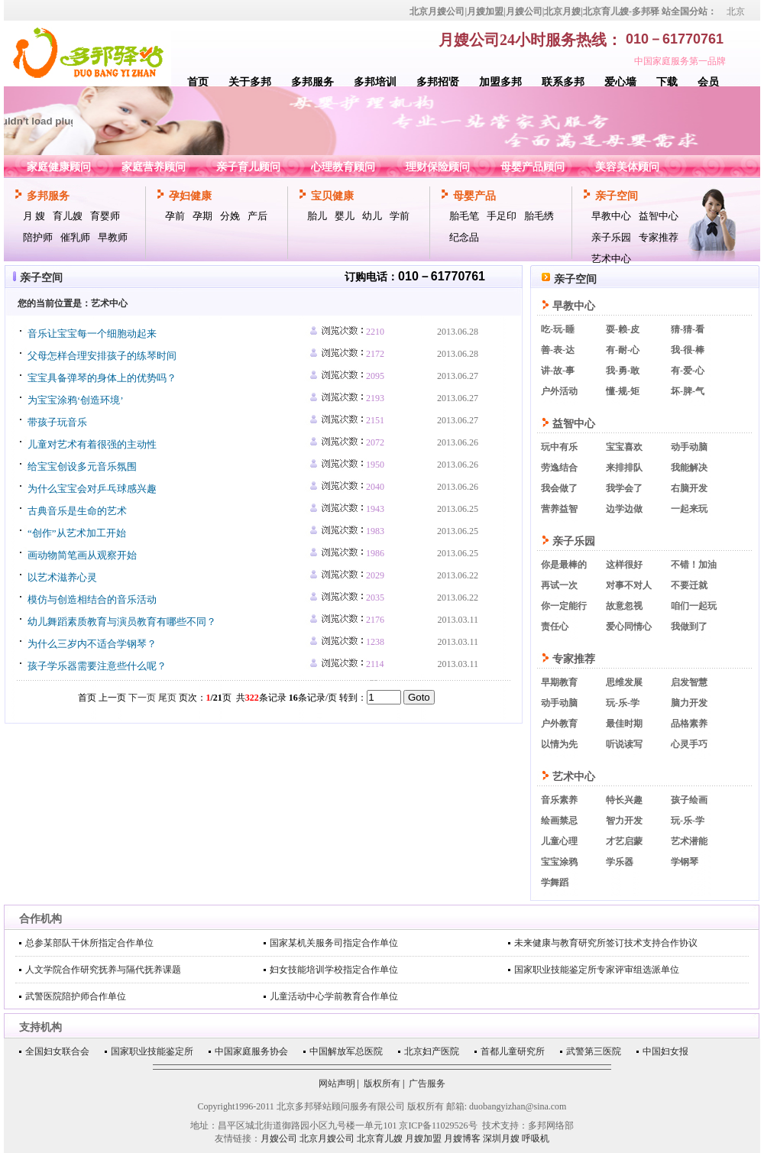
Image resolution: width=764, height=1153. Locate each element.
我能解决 (689, 467)
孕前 (175, 216)
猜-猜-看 (687, 329)
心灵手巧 (689, 744)
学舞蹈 (554, 882)
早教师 (113, 237)
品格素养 (689, 723)
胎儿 (317, 216)
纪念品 (464, 237)
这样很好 (624, 564)
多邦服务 (312, 82)
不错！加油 (694, 564)
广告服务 (427, 1083)
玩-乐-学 (622, 703)
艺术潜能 (689, 841)
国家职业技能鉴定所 (152, 1051)
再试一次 (559, 585)
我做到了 (689, 626)
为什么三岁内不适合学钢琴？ (92, 643)
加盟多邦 (500, 82)
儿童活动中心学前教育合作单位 (334, 996)
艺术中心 (611, 258)
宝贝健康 (332, 196)
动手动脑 (689, 447)
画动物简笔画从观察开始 (82, 555)
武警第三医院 (593, 1051)
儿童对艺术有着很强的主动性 (92, 444)
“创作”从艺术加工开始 (77, 533)
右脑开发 (689, 488)
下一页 (142, 697)
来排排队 (624, 467)
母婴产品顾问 (532, 167)
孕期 (202, 216)
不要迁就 (689, 585)
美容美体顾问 (627, 167)
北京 (736, 11)
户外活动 (559, 391)
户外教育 (559, 723)
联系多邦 (563, 82)
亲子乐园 (611, 237)
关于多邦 (249, 82)
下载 (667, 82)
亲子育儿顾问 (248, 167)
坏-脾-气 (687, 391)
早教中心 (611, 216)
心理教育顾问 (343, 167)
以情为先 (559, 744)
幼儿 (372, 216)
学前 (400, 216)
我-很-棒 (687, 350)
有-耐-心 (622, 350)
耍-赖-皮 (622, 329)
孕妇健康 (190, 196)
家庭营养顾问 (153, 167)
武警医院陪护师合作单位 (75, 996)
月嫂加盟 (423, 1138)
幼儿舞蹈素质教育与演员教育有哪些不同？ (122, 621)
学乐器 (619, 862)
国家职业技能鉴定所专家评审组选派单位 (596, 969)
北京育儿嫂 (380, 1138)
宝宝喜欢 (624, 447)
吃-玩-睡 (558, 329)
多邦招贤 (437, 82)
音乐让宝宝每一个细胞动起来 (92, 333)
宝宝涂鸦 (559, 862)
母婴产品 (474, 196)
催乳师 (75, 237)
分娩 (230, 216)
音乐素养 (559, 800)
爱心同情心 (629, 626)
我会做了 (559, 488)
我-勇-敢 (622, 370)
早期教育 (559, 682)
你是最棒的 (564, 564)
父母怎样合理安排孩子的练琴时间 (102, 355)
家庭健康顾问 (59, 167)
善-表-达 (558, 350)
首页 (198, 82)
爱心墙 (620, 82)
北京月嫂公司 (326, 1138)
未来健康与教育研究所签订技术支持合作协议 (606, 943)
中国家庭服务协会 (251, 1051)
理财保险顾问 (438, 167)
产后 (257, 216)
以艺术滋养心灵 (62, 577)
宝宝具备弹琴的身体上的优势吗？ (102, 378)
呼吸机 (535, 1138)
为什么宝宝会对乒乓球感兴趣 (92, 488)
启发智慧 (689, 682)
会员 (708, 82)
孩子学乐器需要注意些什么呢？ (97, 666)
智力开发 (624, 820)
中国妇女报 (665, 1051)
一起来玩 (689, 509)
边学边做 (624, 509)
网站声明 (337, 1083)
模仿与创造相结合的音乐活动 (92, 599)
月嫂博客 (462, 1138)
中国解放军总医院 (346, 1051)
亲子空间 (616, 196)
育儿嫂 (68, 216)
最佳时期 (624, 723)
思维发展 (624, 682)
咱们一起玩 (694, 606)
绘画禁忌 (559, 820)
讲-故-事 (558, 370)
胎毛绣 (539, 216)
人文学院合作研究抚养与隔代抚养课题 (103, 969)
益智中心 (658, 216)
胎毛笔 (464, 216)
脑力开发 (689, 703)
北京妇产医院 (431, 1051)
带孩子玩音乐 (57, 422)
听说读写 (624, 744)
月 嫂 (34, 216)
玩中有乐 (559, 447)
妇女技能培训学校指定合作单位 (334, 969)
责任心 (554, 626)
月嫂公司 (279, 1138)
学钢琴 (684, 862)
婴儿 (344, 216)
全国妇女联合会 (57, 1051)
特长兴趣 (624, 800)
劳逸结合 (559, 467)
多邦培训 (375, 82)
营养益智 (559, 509)
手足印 (501, 216)
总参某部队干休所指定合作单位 (89, 943)
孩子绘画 (689, 800)
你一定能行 (564, 606)
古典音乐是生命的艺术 (77, 511)
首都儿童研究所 (513, 1051)
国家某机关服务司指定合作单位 (334, 943)
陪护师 (38, 237)
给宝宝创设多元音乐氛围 (82, 466)
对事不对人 (629, 585)
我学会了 (624, 488)
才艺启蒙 (624, 841)
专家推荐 (658, 237)
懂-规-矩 (622, 391)
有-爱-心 (687, 370)
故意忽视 (624, 606)
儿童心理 (559, 841)
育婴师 (105, 216)
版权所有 (382, 1083)
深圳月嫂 (501, 1138)
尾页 (167, 697)
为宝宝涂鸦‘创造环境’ (76, 400)
